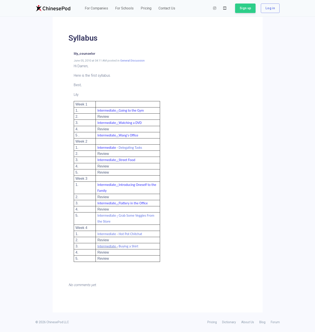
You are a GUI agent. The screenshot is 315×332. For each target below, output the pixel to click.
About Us (247, 322)
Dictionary (229, 322)
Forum (275, 322)
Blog (262, 322)
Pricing (212, 322)
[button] (96, 8)
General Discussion (132, 60)
